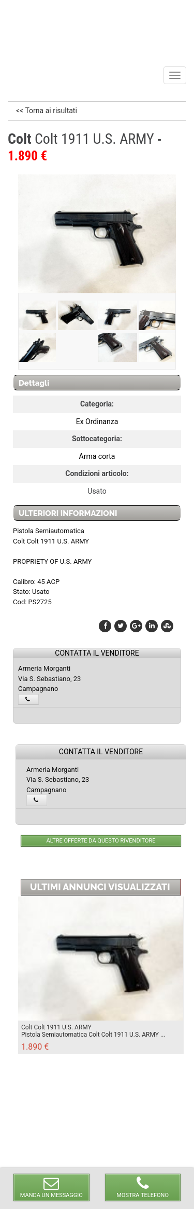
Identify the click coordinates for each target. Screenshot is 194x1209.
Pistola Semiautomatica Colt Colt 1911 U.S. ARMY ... (93, 1034)
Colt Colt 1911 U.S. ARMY (56, 1027)
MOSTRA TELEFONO (143, 1187)
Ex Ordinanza (97, 421)
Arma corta (97, 456)
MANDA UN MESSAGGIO (51, 1187)
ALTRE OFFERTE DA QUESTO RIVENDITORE (101, 840)
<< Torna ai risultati (46, 110)
